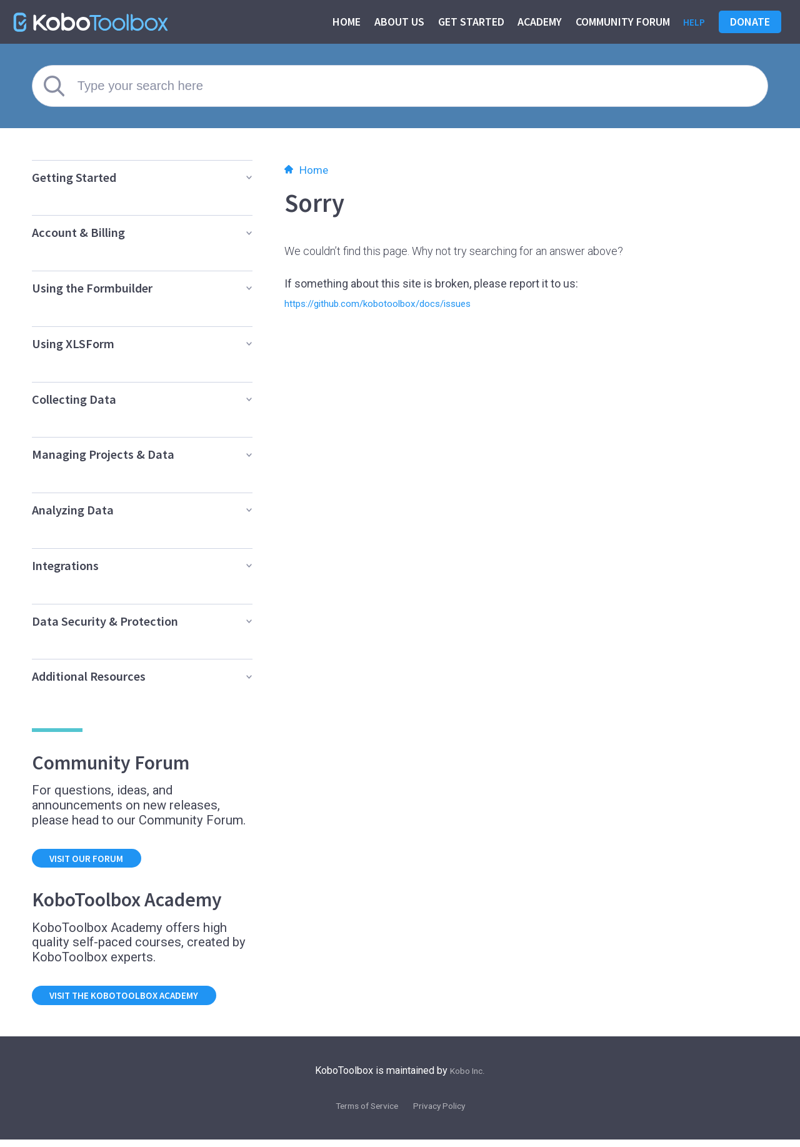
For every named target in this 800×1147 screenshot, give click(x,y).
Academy (536, 21)
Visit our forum (95, 860)
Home (343, 21)
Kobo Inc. (468, 1077)
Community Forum (619, 21)
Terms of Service (361, 1112)
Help (692, 21)
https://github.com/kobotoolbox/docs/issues (397, 302)
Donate (750, 21)
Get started (468, 21)
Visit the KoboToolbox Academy (139, 1000)
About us (396, 21)
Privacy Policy (445, 1112)
